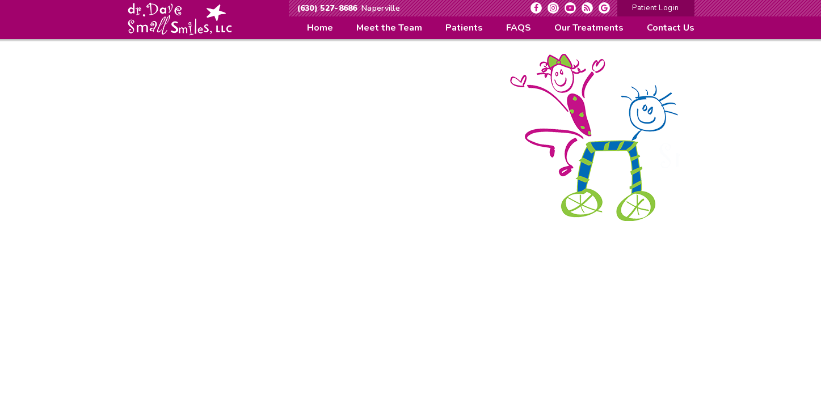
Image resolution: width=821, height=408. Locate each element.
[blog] (587, 8)
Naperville (380, 8)
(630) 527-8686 (327, 8)
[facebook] (536, 8)
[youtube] (570, 8)
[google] (604, 8)
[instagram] (553, 8)
